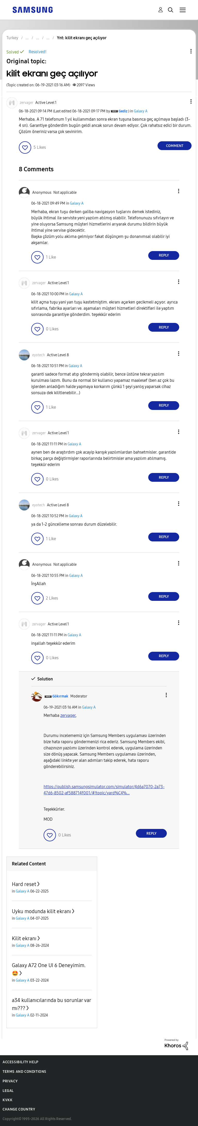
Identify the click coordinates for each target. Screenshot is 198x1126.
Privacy (10, 1081)
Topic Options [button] (182, 51)
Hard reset (24, 884)
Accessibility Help (20, 1062)
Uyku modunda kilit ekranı (41, 911)
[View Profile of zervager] (26, 102)
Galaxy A (140, 111)
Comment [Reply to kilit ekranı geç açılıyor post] (174, 146)
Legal (8, 1091)
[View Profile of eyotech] (38, 355)
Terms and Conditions (24, 1071)
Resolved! (37, 51)
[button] (182, 101)
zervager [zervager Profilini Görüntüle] (68, 715)
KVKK (7, 1100)
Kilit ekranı (24, 938)
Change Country (19, 1109)
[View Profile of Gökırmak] (60, 696)
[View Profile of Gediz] (123, 111)
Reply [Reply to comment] (164, 255)
